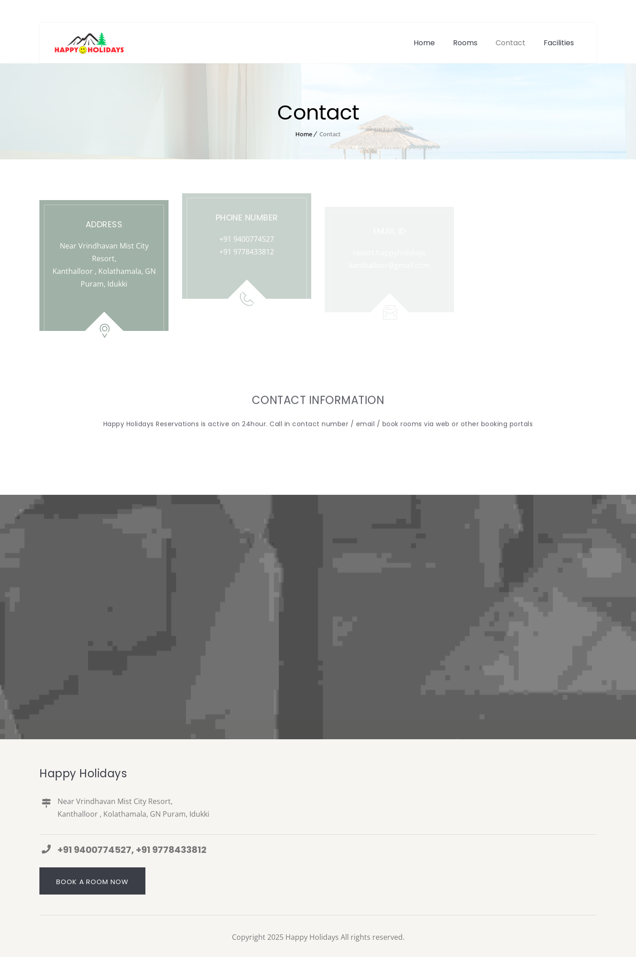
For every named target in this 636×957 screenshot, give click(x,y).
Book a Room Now (92, 881)
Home (424, 43)
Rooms (465, 43)
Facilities (559, 43)
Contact (510, 43)
